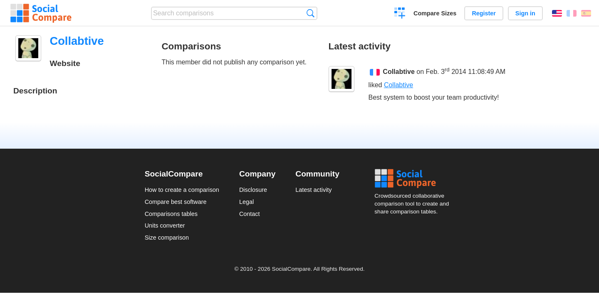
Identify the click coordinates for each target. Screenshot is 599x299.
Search (310, 13)
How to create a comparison (182, 189)
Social (414, 179)
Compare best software (176, 202)
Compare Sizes (434, 13)
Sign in (525, 13)
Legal (246, 202)
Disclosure (253, 189)
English (557, 13)
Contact (249, 214)
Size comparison (167, 237)
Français (572, 13)
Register (484, 13)
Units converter (165, 225)
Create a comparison (400, 14)
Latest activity (313, 189)
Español (586, 13)
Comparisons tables (171, 214)
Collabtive (398, 72)
